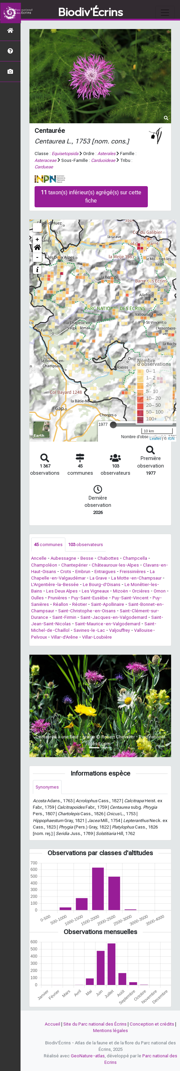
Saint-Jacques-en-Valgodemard (113, 617)
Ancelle (39, 558)
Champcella (135, 558)
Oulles (37, 597)
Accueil (52, 1024)
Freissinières (133, 571)
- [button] (37, 257)
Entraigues (105, 571)
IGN (171, 438)
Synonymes (47, 787)
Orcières (141, 591)
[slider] (113, 424)
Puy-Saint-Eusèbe (89, 597)
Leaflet (155, 438)
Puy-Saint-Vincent (130, 597)
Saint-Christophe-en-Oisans (87, 610)
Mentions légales (110, 1030)
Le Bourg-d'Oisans (101, 584)
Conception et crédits (152, 1024)
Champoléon (44, 565)
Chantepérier (74, 565)
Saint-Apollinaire (107, 604)
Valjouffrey (119, 630)
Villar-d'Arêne (64, 637)
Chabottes (108, 558)
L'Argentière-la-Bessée (55, 584)
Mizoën (120, 591)
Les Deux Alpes (62, 591)
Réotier (79, 604)
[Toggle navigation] (165, 12)
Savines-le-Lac (89, 630)
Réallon (60, 604)
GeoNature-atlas (88, 1055)
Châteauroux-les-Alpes (115, 565)
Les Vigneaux (95, 591)
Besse (86, 558)
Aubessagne (63, 558)
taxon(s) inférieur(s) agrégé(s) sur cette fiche (91, 196)
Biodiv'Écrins (90, 12)
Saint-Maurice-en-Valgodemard (107, 623)
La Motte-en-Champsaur (136, 578)
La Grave (98, 578)
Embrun (82, 571)
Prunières (57, 597)
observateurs (85, 544)
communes (48, 544)
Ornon (160, 591)
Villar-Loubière (97, 637)
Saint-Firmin (64, 617)
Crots (65, 571)
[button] (37, 248)
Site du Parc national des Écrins (95, 1024)
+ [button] (37, 240)
